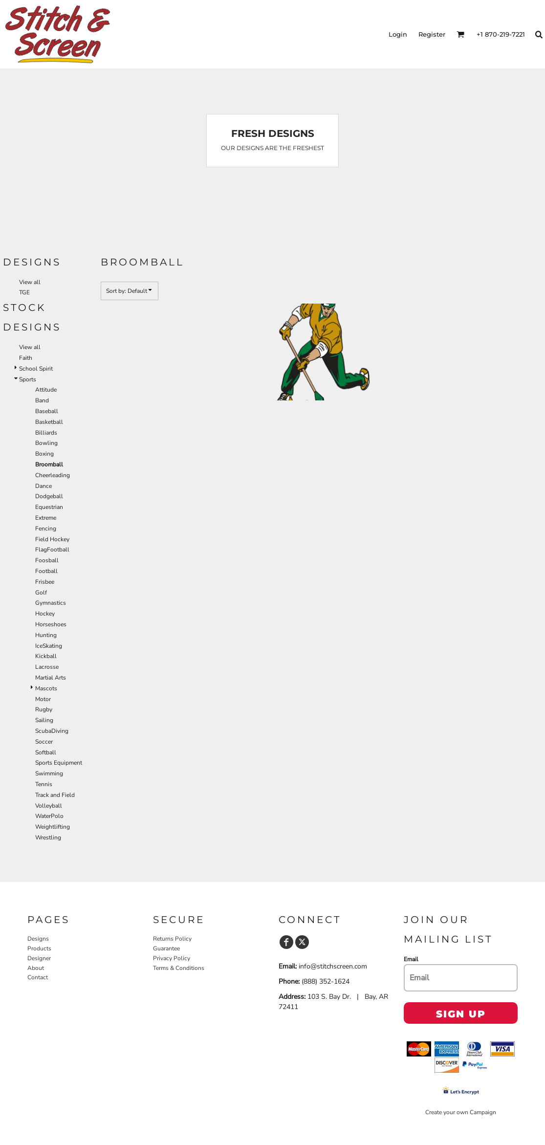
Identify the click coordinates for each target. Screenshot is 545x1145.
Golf (41, 592)
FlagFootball (52, 549)
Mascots (46, 688)
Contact (37, 977)
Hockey (45, 613)
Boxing (44, 454)
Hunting (46, 635)
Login (398, 34)
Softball (45, 752)
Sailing (44, 720)
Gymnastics (50, 603)
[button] (460, 34)
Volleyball (48, 806)
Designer (39, 958)
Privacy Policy (171, 958)
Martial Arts (50, 678)
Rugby (43, 709)
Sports (27, 379)
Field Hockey (52, 539)
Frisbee (44, 582)
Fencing (45, 528)
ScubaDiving (51, 731)
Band (42, 400)
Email (411, 959)
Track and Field (55, 795)
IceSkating (48, 646)
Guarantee (166, 948)
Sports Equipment (58, 763)
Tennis (43, 784)
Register (431, 34)
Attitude (46, 390)
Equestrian (49, 507)
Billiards (46, 433)
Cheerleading (52, 475)
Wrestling (48, 837)
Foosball (47, 560)
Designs (38, 939)
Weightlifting (52, 827)
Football (46, 571)
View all (30, 282)
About (35, 968)
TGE (24, 292)
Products (39, 948)
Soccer (44, 742)
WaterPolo (49, 816)
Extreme (45, 518)
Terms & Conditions (178, 968)
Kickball (46, 656)
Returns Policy (172, 939)
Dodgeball (49, 496)
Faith (25, 358)
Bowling (46, 443)
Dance (43, 486)
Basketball (49, 422)
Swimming (49, 773)
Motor (43, 699)
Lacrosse (47, 667)
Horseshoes (50, 624)
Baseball (46, 411)
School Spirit (36, 369)
